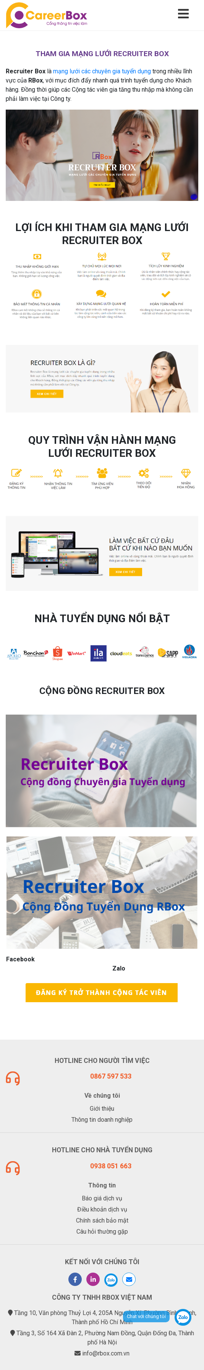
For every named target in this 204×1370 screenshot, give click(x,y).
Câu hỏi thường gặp (102, 1231)
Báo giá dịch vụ (102, 1198)
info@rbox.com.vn (106, 1353)
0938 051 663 (110, 1166)
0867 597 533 (110, 1076)
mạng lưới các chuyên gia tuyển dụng (102, 71)
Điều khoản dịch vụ (102, 1209)
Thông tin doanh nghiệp (102, 1119)
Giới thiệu (102, 1108)
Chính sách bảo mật (102, 1220)
